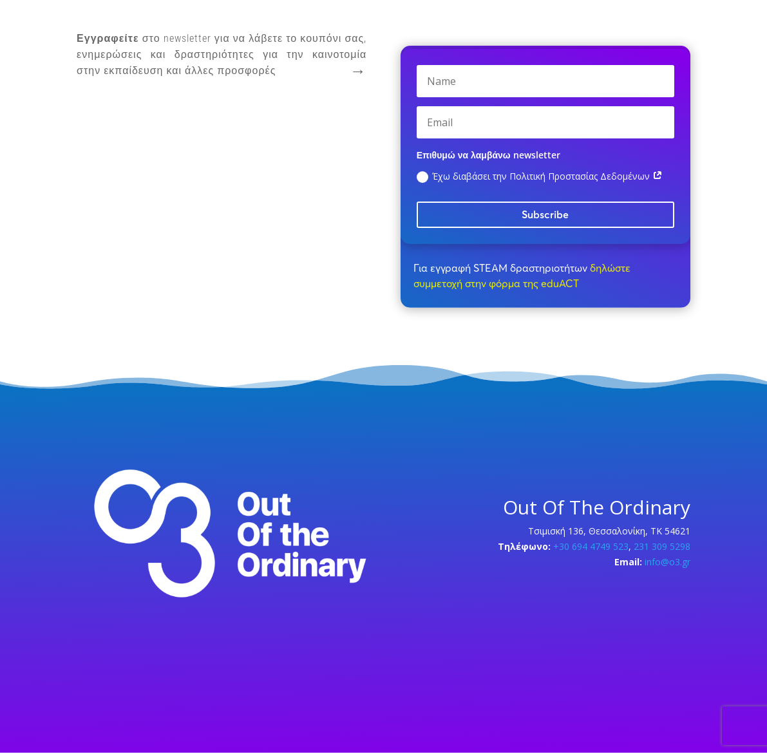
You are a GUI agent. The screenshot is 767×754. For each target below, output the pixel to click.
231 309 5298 (660, 546)
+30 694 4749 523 (591, 546)
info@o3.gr (667, 562)
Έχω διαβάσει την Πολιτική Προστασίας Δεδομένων (540, 176)
